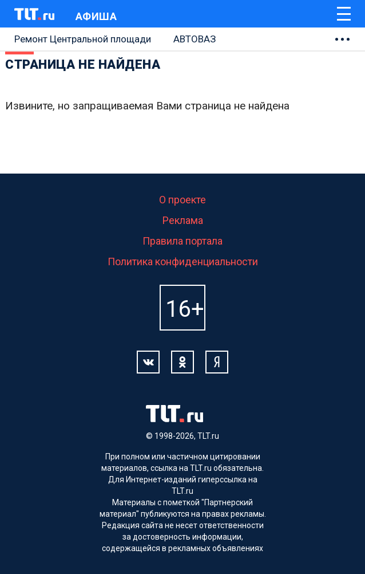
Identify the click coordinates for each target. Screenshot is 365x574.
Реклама (182, 220)
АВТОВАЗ (194, 39)
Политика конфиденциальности (183, 261)
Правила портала (182, 241)
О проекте (182, 200)
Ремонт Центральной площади (82, 39)
